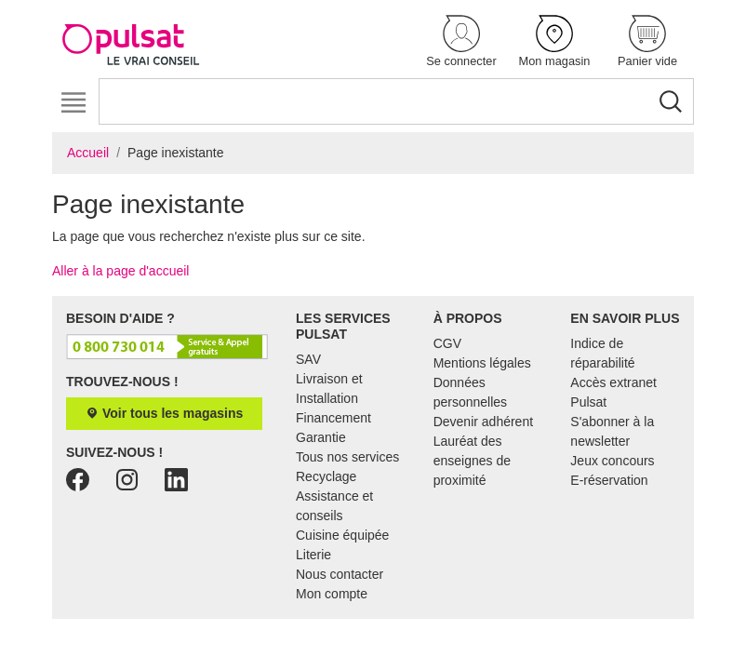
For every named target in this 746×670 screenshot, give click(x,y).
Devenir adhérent (483, 421)
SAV (308, 359)
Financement (333, 417)
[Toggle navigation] (73, 103)
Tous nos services (347, 456)
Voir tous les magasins (164, 413)
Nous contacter (339, 574)
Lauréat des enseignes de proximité (472, 461)
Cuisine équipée (342, 535)
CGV (447, 343)
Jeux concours (612, 460)
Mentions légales (482, 362)
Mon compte (331, 593)
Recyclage (326, 476)
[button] (461, 42)
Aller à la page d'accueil (120, 270)
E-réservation (608, 480)
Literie (313, 554)
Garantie (321, 437)
